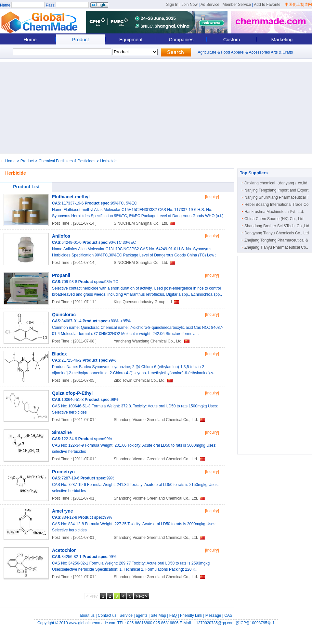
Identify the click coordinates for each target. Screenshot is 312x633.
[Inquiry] (212, 196)
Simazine (62, 432)
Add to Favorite (267, 4)
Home (29, 39)
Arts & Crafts (282, 52)
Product (80, 39)
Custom (231, 39)
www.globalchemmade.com (92, 623)
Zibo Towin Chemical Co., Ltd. (139, 380)
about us (87, 615)
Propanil (61, 275)
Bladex (59, 353)
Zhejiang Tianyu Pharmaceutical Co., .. (277, 247)
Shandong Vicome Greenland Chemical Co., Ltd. (156, 419)
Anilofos (61, 236)
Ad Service (210, 4)
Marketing (282, 39)
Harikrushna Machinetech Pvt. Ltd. (274, 211)
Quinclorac (64, 314)
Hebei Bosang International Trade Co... (278, 204)
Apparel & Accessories (250, 52)
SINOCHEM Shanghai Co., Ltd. (141, 223)
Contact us (107, 615)
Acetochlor (64, 550)
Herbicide (108, 161)
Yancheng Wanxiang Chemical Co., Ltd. (148, 341)
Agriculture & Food (214, 52)
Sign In (172, 4)
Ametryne (62, 511)
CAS (228, 615)
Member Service (237, 4)
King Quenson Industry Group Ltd (143, 302)
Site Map (158, 615)
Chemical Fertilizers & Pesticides (67, 161)
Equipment (131, 39)
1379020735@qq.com (215, 623)
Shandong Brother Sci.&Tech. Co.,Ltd (276, 226)
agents (142, 615)
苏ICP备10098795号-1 (255, 623)
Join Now (189, 4)
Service (126, 615)
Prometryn (63, 471)
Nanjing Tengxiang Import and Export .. (278, 190)
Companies (181, 39)
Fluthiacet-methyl (71, 196)
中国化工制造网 (298, 4)
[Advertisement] (125, 107)
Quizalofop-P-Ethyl (72, 393)
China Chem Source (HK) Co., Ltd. (274, 219)
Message (213, 615)
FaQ (173, 615)
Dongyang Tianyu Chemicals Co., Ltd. (277, 233)
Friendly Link (191, 615)
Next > (141, 596)
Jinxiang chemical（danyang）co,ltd (275, 183)
